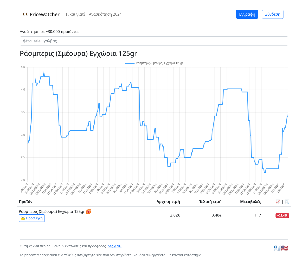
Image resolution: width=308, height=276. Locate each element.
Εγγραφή (247, 14)
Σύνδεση (272, 14)
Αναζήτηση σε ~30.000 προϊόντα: (49, 31)
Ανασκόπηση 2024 (105, 14)
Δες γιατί (115, 246)
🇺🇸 (284, 248)
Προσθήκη (32, 218)
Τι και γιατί (75, 14)
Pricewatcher (41, 14)
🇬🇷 (277, 248)
